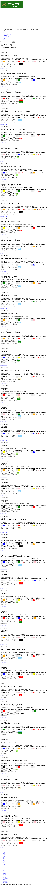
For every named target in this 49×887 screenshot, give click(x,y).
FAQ (4, 38)
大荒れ (4, 873)
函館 (4, 853)
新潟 (4, 856)
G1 (3, 868)
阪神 (4, 862)
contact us (5, 39)
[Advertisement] (24, 19)
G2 (3, 870)
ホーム (4, 32)
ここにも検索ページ (7, 36)
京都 (4, 861)
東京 (4, 857)
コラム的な (5, 35)
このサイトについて (7, 34)
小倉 (4, 864)
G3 (3, 871)
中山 (4, 858)
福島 (4, 854)
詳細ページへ (4, 68)
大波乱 (4, 874)
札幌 (4, 852)
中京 (4, 860)
